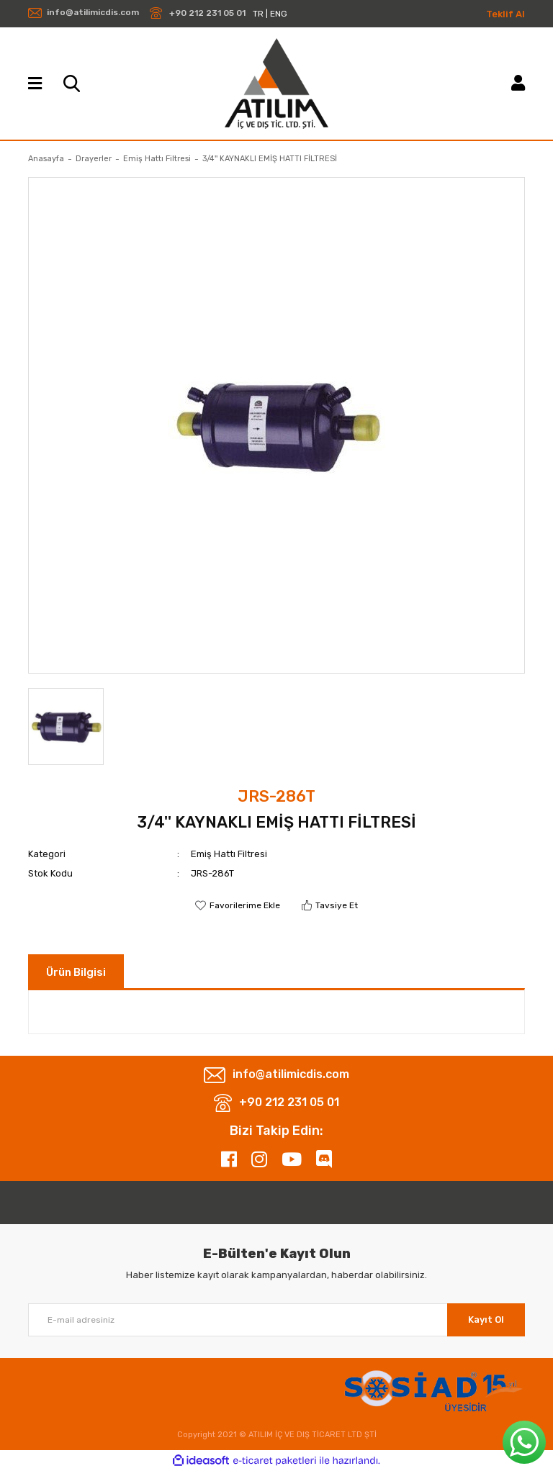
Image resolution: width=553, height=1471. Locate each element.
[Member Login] (518, 83)
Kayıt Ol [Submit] (486, 1319)
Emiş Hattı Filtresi (229, 853)
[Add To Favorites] (237, 905)
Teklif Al (505, 14)
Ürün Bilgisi (76, 972)
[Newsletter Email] (276, 1319)
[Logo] (276, 83)
